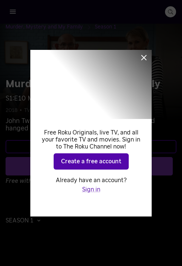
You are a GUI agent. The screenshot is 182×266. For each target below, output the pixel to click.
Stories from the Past (112, 110)
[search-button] (170, 11)
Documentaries (61, 110)
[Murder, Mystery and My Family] (50, 27)
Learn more (90, 146)
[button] (25, 220)
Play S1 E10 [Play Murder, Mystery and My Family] (95, 166)
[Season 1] (105, 27)
